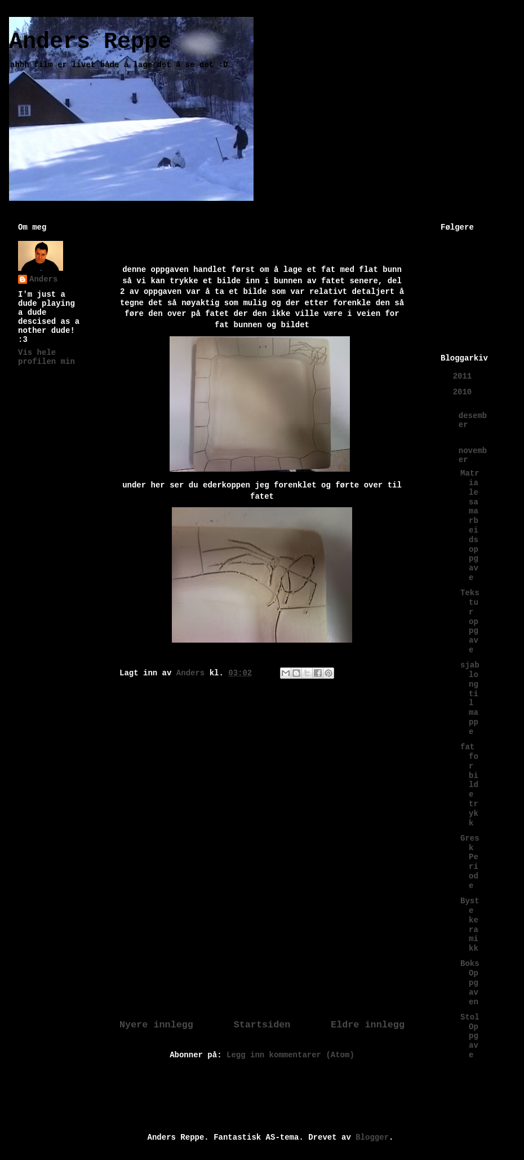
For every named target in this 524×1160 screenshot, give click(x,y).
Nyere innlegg (156, 1025)
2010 (465, 392)
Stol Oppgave (469, 1036)
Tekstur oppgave (469, 621)
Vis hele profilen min (46, 357)
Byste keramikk (469, 925)
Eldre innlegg (368, 1025)
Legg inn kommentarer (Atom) (290, 1055)
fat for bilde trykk (469, 784)
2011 (465, 376)
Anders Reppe (90, 42)
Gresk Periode (469, 862)
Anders (43, 279)
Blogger (372, 1137)
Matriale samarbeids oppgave (469, 525)
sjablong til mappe (469, 698)
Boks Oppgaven (469, 982)
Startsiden (262, 1025)
